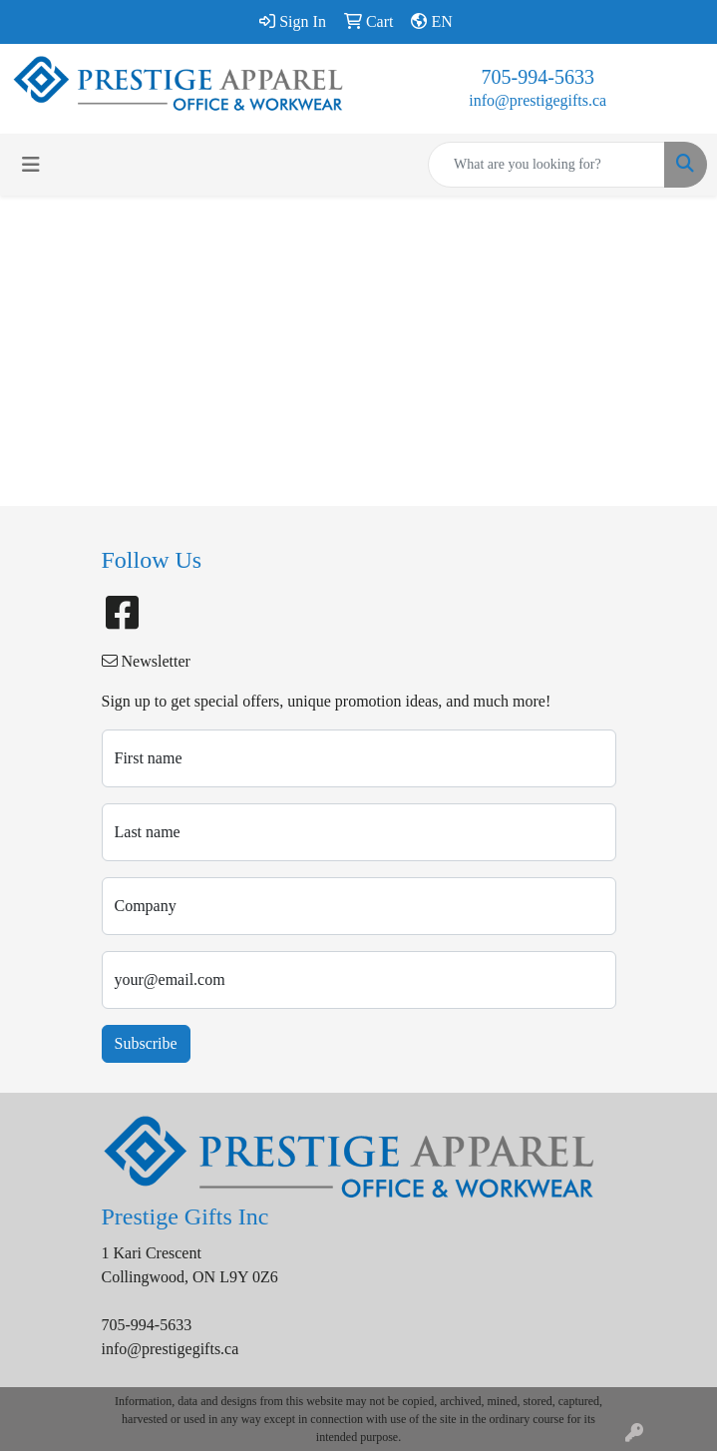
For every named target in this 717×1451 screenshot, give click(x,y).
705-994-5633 (538, 77)
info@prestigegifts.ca (537, 100)
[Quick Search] (546, 165)
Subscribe (146, 1043)
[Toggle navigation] (31, 165)
